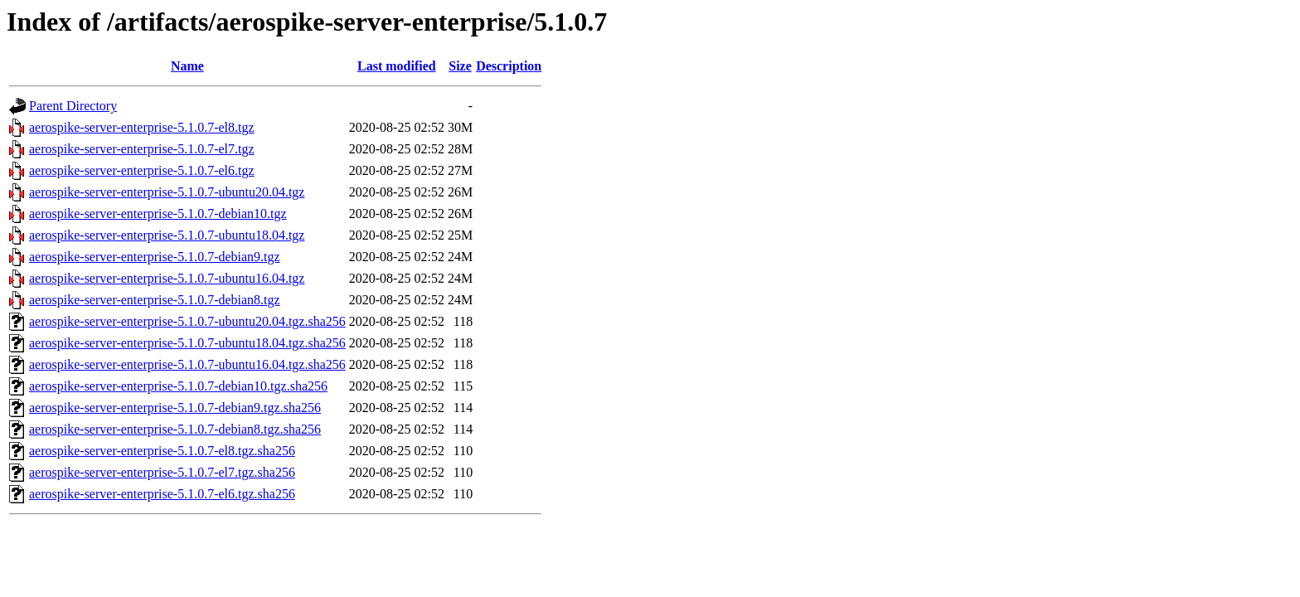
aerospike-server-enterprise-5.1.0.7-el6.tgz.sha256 (162, 494)
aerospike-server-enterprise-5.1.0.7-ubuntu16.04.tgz (166, 278)
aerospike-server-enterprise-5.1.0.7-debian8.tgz (154, 300)
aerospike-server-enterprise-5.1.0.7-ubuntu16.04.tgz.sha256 (187, 364)
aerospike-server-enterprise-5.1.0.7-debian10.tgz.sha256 (178, 386)
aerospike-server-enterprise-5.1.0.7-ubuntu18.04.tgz (166, 235)
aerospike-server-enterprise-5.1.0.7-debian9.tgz (154, 257)
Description (508, 66)
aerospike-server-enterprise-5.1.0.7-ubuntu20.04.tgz (166, 192)
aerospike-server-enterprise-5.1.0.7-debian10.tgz (158, 213)
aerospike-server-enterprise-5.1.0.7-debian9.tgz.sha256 (175, 407)
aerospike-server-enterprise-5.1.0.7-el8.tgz (142, 127)
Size (460, 66)
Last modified (396, 66)
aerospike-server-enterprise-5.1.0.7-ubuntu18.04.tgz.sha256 (187, 343)
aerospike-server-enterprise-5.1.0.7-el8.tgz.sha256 (162, 451)
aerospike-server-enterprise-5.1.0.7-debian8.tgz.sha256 (175, 429)
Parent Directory (73, 106)
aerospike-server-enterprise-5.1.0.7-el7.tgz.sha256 (162, 472)
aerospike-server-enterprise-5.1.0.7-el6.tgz (142, 170)
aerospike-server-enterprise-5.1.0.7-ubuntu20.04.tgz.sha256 (187, 321)
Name (187, 66)
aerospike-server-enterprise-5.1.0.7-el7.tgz (142, 149)
